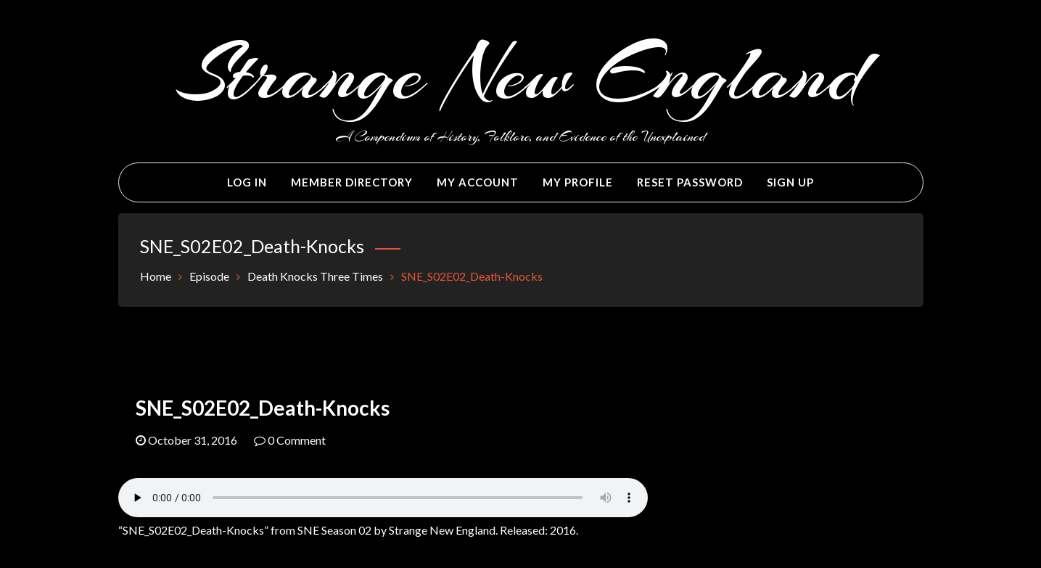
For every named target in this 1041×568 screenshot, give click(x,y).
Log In (247, 182)
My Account (478, 182)
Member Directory (352, 182)
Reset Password (690, 182)
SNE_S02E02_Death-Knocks (263, 407)
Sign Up (790, 182)
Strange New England (520, 74)
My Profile (578, 182)
